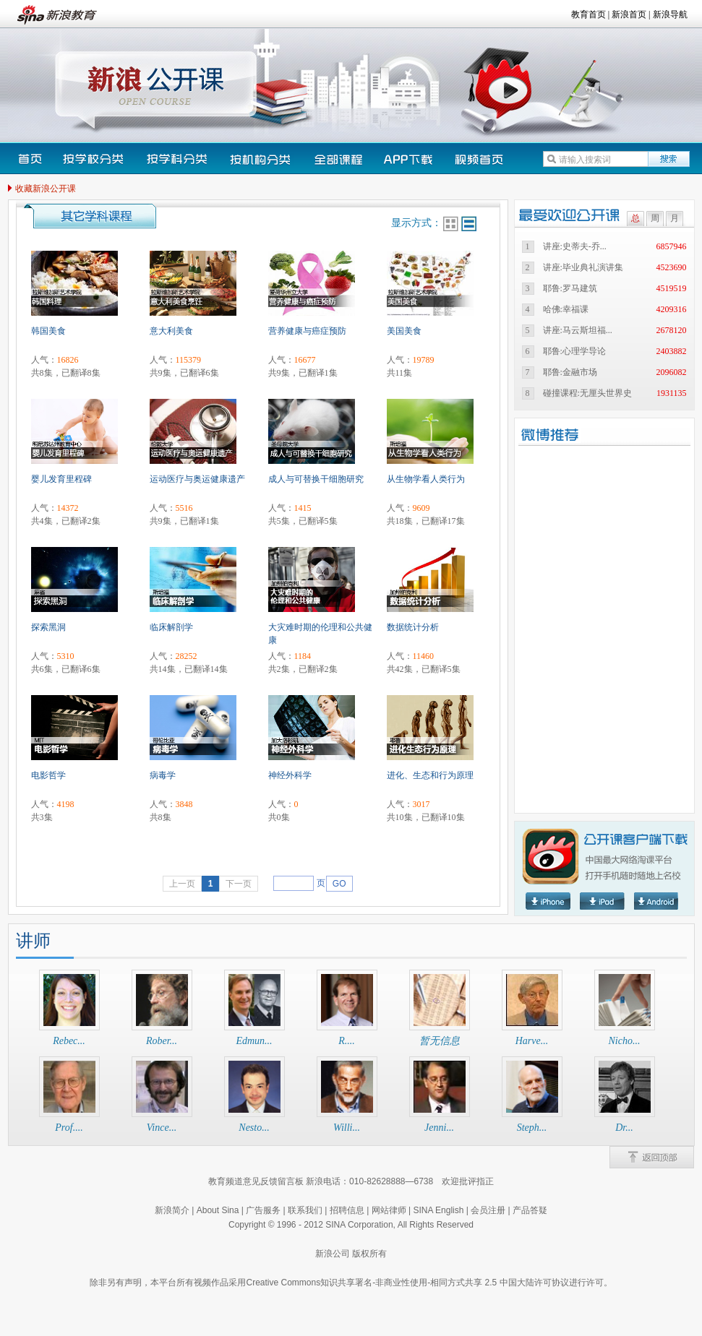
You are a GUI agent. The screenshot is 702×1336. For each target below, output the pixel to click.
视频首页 (479, 159)
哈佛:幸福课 (565, 309)
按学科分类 (178, 159)
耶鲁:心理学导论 (574, 351)
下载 (408, 159)
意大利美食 (171, 331)
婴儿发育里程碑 (61, 479)
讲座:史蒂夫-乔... (575, 246)
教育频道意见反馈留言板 (256, 1181)
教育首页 (588, 14)
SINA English (438, 1210)
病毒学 (163, 775)
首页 (30, 159)
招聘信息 (347, 1210)
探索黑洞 (48, 627)
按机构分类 (262, 159)
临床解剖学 (171, 627)
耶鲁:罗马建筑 (570, 288)
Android (656, 901)
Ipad (602, 901)
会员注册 (488, 1210)
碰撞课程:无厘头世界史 (587, 393)
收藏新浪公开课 (45, 189)
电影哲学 (48, 775)
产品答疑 (530, 1210)
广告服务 (263, 1210)
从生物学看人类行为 (426, 479)
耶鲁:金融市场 (570, 372)
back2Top (652, 1157)
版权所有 (369, 1254)
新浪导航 (670, 14)
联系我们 (305, 1210)
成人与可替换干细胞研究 (316, 479)
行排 (468, 223)
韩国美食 (48, 331)
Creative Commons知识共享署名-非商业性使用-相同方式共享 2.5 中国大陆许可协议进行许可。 (429, 1282)
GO (339, 884)
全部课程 (338, 159)
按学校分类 (94, 159)
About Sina (218, 1210)
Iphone (548, 901)
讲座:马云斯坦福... (577, 330)
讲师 (33, 940)
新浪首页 (629, 14)
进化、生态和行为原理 (430, 775)
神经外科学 (290, 775)
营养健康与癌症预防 (307, 331)
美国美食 (404, 331)
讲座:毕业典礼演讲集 (583, 267)
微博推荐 (570, 435)
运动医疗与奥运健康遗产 (197, 479)
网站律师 (389, 1210)
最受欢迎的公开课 (572, 214)
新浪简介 (172, 1210)
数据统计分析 (413, 627)
